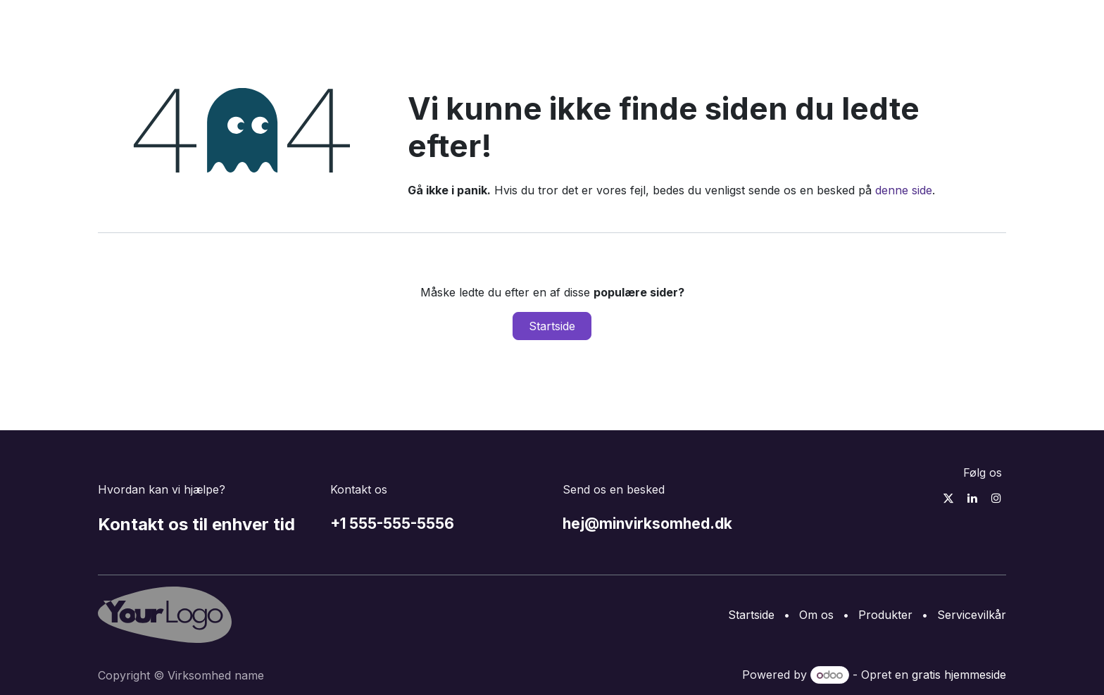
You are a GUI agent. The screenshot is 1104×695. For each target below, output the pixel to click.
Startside (552, 326)
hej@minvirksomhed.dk (647, 523)
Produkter (885, 615)
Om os (816, 615)
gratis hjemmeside (959, 675)
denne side (903, 190)
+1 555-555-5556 (392, 523)
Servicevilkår (971, 615)
